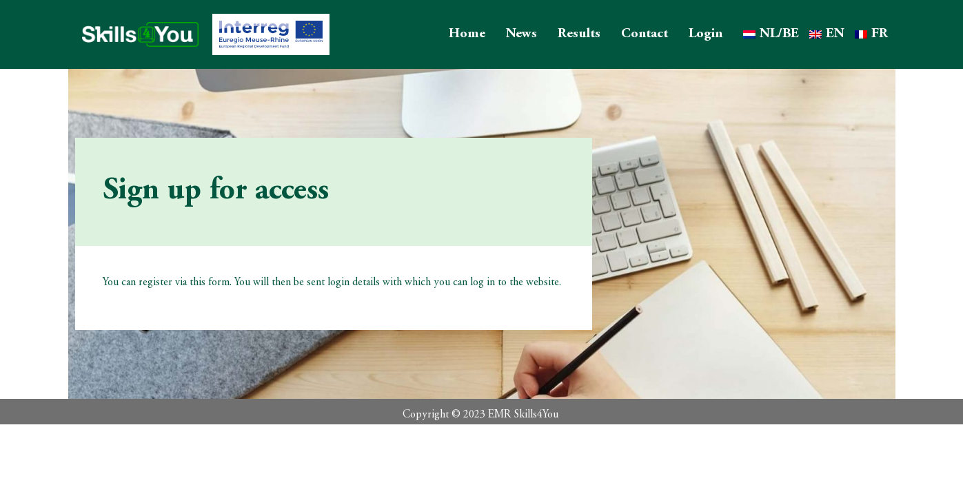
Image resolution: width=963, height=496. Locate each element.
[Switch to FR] (871, 34)
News (521, 34)
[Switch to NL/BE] (771, 34)
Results (579, 34)
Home (467, 34)
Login (705, 34)
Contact (644, 34)
